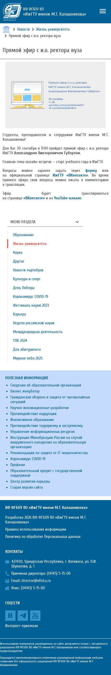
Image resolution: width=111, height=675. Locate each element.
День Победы (23, 287)
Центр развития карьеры (30, 481)
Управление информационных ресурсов (42, 431)
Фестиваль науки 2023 (31, 305)
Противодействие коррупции (33, 413)
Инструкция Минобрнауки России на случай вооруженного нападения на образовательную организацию (48, 442)
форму (91, 170)
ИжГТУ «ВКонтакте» (70, 175)
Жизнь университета (53, 29)
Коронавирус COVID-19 (30, 296)
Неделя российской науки (33, 323)
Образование (23, 235)
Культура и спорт (26, 279)
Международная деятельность (38, 331)
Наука (17, 252)
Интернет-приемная (21, 625)
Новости (23, 29)
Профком (17, 464)
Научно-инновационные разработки (39, 407)
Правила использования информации (35, 529)
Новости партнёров (28, 270)
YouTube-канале (67, 198)
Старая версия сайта (26, 487)
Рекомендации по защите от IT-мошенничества (49, 453)
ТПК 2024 (20, 340)
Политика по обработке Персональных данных (42, 536)
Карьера (19, 314)
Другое (18, 261)
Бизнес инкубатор (24, 391)
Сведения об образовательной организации (45, 385)
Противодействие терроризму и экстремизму (46, 425)
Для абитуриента (27, 349)
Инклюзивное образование (32, 419)
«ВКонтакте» (34, 198)
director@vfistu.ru (36, 580)
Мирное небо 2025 (28, 358)
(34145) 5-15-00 (59, 573)
